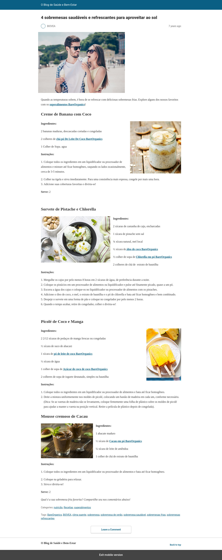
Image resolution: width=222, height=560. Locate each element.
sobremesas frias (156, 514)
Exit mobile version (111, 555)
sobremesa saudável (134, 514)
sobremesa (93, 514)
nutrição (58, 507)
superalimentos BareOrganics (67, 104)
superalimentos (82, 507)
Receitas (68, 507)
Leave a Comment (111, 529)
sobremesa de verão (111, 514)
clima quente (79, 514)
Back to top (175, 544)
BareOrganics (54, 514)
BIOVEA (67, 514)
